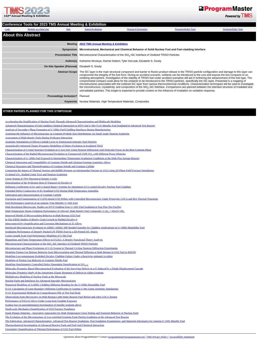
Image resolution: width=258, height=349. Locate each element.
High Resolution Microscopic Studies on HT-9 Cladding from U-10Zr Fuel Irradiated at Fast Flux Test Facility (63, 206)
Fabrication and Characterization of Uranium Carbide (33, 194)
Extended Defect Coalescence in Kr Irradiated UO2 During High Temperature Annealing (51, 190)
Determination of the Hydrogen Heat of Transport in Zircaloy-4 (38, 182)
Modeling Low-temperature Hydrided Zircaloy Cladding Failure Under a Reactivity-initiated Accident (58, 256)
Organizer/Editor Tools (233, 29)
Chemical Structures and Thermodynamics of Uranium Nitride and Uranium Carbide (49, 166)
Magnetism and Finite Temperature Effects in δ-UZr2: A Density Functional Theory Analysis (54, 239)
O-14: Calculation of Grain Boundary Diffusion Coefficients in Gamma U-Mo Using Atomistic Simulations (61, 288)
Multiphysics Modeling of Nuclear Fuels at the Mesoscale (35, 276)
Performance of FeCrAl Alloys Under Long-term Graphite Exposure (41, 300)
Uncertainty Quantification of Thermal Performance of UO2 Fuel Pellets (43, 329)
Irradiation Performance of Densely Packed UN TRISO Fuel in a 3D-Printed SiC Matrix (51, 231)
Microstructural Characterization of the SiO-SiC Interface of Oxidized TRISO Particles (51, 243)
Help (68, 29)
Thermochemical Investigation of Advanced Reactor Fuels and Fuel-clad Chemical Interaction (54, 325)
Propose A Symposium (137, 29)
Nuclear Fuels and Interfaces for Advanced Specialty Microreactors (40, 280)
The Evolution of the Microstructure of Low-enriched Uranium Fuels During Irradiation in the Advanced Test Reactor (67, 317)
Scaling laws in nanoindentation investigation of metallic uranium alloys (43, 304)
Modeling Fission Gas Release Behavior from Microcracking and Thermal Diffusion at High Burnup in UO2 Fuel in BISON (70, 252)
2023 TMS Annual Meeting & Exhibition (103, 43)
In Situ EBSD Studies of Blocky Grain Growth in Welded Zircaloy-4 (41, 219)
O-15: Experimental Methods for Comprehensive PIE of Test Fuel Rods (42, 292)
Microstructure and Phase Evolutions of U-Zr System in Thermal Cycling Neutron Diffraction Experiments (61, 248)
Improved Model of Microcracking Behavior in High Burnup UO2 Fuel (42, 215)
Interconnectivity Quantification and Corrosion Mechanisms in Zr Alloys (43, 223)
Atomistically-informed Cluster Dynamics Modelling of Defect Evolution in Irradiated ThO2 (54, 145)
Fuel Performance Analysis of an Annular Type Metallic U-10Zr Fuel (41, 202)
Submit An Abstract (93, 29)
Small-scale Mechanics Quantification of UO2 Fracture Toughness (40, 308)
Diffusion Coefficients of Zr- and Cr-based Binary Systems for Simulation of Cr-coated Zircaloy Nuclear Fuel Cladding (68, 186)
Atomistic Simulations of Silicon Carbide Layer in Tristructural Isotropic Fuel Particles (51, 141)
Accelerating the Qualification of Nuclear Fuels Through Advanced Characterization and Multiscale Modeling (63, 121)
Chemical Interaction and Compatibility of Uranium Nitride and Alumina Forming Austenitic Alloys (57, 162)
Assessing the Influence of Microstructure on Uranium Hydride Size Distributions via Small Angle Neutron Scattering (67, 133)
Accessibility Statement (182, 336)
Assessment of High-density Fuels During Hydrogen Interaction (38, 137)
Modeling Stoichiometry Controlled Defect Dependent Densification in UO (46, 264)
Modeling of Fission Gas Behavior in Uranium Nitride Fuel (36, 260)
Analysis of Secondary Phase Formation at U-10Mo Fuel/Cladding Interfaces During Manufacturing (57, 129)
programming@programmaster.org (126, 336)
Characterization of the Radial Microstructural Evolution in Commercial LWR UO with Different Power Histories (65, 153)
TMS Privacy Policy (157, 336)
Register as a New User (38, 29)
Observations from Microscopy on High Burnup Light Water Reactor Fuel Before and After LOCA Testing (61, 296)
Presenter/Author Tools (185, 29)
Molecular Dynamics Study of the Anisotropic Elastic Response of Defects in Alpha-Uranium (54, 272)
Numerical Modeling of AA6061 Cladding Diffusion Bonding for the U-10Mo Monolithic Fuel (55, 284)
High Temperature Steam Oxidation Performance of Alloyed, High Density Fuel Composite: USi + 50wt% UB (64, 210)
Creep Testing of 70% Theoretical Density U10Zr (31, 178)
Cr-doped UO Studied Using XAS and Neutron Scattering (36, 174)
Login (7, 29)
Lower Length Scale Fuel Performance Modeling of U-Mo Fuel (38, 235)
